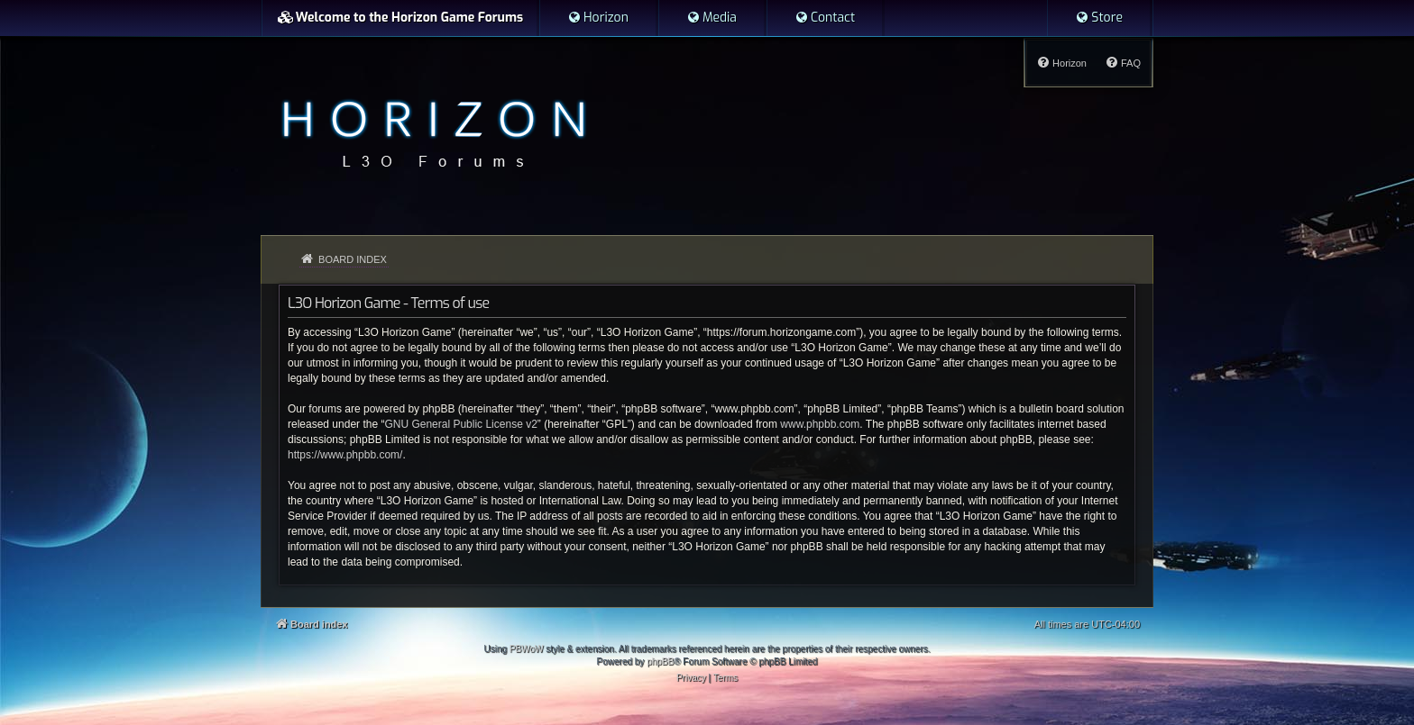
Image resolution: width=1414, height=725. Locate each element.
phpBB (660, 661)
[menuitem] (598, 18)
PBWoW (527, 649)
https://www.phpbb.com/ (345, 455)
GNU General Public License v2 (460, 424)
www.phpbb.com (819, 424)
